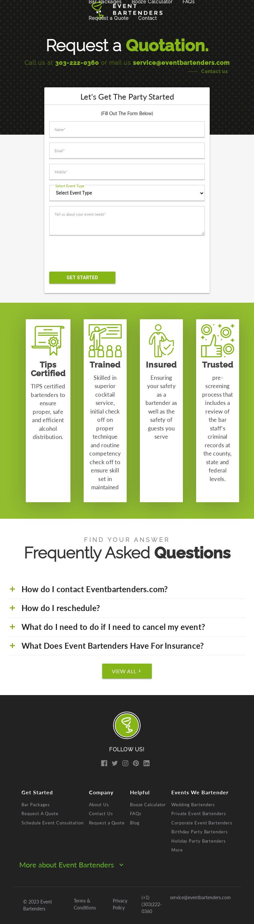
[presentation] (101, 254)
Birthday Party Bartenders (199, 831)
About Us (99, 804)
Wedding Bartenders (193, 804)
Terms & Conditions (85, 904)
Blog (135, 822)
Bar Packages (35, 804)
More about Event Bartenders (72, 864)
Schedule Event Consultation (52, 822)
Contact (147, 18)
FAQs (136, 813)
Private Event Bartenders (198, 813)
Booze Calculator (148, 804)
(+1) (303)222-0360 (152, 904)
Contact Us (101, 813)
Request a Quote (108, 18)
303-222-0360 (77, 62)
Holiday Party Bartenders (198, 841)
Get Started (82, 277)
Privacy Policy (120, 904)
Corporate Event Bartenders (201, 822)
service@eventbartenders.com (181, 62)
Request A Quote (40, 813)
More (177, 850)
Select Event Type (69, 186)
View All (127, 671)
